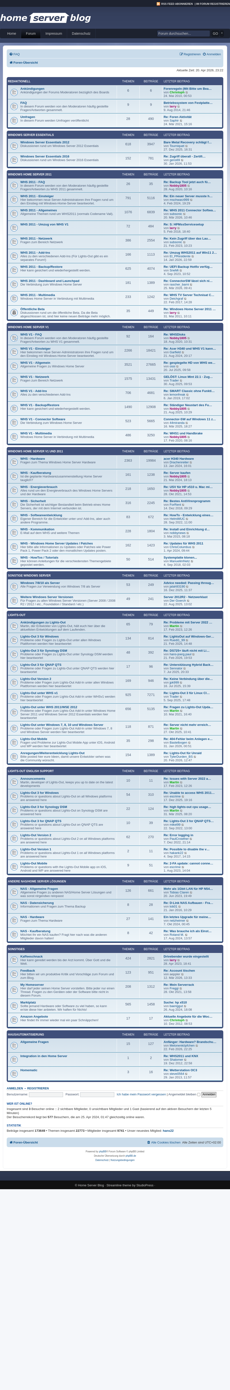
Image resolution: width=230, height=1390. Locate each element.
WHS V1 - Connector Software (42, 419)
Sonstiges (16, 949)
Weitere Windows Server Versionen (46, 597)
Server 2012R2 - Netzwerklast (185, 597)
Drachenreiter (179, 462)
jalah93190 (177, 586)
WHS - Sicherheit (33, 501)
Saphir (174, 120)
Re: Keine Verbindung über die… (188, 679)
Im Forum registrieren (213, 3)
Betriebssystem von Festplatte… (188, 103)
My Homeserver (32, 984)
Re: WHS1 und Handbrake (183, 433)
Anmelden (15, 1088)
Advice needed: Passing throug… (189, 583)
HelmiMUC (177, 519)
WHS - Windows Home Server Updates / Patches (56, 543)
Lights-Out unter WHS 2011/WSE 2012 (48, 707)
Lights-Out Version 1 (35, 849)
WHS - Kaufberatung (35, 473)
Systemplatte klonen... (180, 557)
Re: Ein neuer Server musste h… (188, 196)
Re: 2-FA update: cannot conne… (188, 863)
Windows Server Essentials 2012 (44, 142)
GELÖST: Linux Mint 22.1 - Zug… (188, 377)
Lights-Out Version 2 (35, 679)
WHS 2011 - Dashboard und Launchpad (49, 281)
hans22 (168, 1130)
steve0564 (177, 1074)
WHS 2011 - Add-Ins (35, 252)
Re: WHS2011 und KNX (181, 1056)
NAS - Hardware (32, 917)
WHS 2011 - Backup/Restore (41, 267)
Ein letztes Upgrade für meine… (187, 917)
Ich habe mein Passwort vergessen (141, 1094)
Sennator (176, 668)
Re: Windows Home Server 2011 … (190, 309)
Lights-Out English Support (31, 771)
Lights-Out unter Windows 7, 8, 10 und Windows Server (61, 725)
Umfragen (27, 117)
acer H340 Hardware (179, 458)
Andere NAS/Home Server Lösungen (37, 881)
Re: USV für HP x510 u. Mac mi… (188, 487)
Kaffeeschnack (31, 956)
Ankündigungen (32, 88)
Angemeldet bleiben (184, 1094)
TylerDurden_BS (181, 756)
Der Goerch (178, 600)
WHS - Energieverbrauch (39, 487)
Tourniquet (177, 146)
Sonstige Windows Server (29, 575)
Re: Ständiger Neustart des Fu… (188, 405)
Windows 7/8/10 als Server (40, 583)
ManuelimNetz (180, 561)
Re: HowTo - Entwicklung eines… (188, 515)
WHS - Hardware (32, 458)
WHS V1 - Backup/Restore (39, 405)
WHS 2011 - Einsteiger (37, 196)
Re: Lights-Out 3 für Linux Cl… (187, 693)
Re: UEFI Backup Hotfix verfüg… (188, 267)
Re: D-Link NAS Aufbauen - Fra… (188, 903)
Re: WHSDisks (174, 334)
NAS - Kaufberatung (35, 931)
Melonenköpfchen (182, 1045)
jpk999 (174, 682)
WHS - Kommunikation (37, 529)
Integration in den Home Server (43, 1056)
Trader (174, 380)
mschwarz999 (179, 200)
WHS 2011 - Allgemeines (38, 210)
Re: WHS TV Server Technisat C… (189, 295)
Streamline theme (119, 1185)
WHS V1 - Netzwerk (34, 377)
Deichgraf (176, 298)
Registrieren (38, 1088)
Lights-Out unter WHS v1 (39, 693)
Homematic (28, 1070)
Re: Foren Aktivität (178, 117)
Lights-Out (16, 615)
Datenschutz (81, 33)
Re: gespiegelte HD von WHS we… (189, 362)
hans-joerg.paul (180, 654)
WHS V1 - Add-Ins (33, 391)
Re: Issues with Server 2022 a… (187, 778)
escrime (175, 796)
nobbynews (178, 533)
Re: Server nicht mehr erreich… (187, 725)
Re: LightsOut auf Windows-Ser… (189, 636)
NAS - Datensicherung (37, 903)
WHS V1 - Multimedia (36, 433)
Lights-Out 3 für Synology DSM (43, 650)
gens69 (175, 160)
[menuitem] (14, 54)
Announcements (32, 778)
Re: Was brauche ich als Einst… (188, 931)
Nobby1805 (178, 185)
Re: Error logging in (178, 835)
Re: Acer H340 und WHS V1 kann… (190, 348)
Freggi (174, 988)
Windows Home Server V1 (28, 327)
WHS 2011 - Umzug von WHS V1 (44, 224)
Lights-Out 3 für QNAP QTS (40, 665)
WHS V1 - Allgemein (35, 362)
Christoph (177, 92)
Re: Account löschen (179, 970)
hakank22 (176, 853)
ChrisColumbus (180, 547)
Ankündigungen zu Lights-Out (43, 622)
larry (173, 106)
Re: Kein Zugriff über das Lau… (187, 238)
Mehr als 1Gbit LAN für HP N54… (188, 889)
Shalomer (176, 1059)
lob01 (173, 906)
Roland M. (177, 934)
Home (11, 33)
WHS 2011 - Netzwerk (36, 238)
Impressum (54, 33)
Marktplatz (28, 1002)
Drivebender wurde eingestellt (186, 956)
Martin (174, 626)
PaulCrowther (179, 839)
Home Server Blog (91, 1185)
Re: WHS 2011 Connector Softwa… (190, 210)
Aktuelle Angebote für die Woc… (188, 1016)
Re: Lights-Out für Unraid (182, 753)
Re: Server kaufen (177, 473)
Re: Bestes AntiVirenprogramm (187, 501)
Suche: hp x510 (175, 1002)
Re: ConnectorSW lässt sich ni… (188, 281)
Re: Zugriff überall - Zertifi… (185, 156)
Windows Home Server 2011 (30, 174)
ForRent (175, 504)
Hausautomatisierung (26, 1034)
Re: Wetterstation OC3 (180, 1070)
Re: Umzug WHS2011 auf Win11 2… (190, 252)
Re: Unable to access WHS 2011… (189, 793)
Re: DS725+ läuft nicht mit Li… (187, 650)
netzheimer (177, 920)
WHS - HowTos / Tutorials (39, 557)
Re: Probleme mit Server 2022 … (188, 622)
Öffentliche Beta (32, 309)
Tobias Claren (179, 892)
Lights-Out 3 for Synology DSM (43, 807)
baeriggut (176, 1006)
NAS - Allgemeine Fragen (39, 889)
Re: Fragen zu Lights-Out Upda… (188, 707)
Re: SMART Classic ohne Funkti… (189, 391)
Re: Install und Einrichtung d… (187, 529)
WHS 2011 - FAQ (32, 182)
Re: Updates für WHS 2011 (183, 543)
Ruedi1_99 (177, 640)
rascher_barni (179, 284)
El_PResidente (180, 256)
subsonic (176, 214)
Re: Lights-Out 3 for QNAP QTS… (189, 821)
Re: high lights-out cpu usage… (187, 807)
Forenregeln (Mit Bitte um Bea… (188, 88)
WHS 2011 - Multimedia (37, 295)
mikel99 (175, 824)
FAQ (23, 103)
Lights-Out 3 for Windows (39, 793)
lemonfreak (177, 394)
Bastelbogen (178, 742)
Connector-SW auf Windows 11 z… (190, 419)
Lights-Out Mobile (33, 739)
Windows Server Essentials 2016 (44, 156)
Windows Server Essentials (31, 135)
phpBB (102, 1151)
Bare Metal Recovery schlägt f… (188, 142)
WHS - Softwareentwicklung (41, 515)
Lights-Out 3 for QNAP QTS (40, 821)
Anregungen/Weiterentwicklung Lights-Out (52, 753)
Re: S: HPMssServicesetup (184, 224)
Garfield (175, 352)
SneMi (174, 270)
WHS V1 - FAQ (31, 334)
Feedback (27, 970)
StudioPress (144, 1185)
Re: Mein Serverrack (179, 984)
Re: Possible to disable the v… (187, 849)
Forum (30, 33)
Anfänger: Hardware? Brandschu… (190, 1042)
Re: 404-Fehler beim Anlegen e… (188, 739)
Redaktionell (19, 81)
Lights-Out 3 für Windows (39, 636)
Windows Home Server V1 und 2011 (35, 451)
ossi (172, 366)
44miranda (177, 423)
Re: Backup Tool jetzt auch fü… (187, 182)
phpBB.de (131, 1156)
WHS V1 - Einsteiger (35, 348)
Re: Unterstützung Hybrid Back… (188, 665)
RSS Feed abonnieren (177, 3)
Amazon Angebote (34, 1016)
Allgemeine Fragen (34, 1042)
